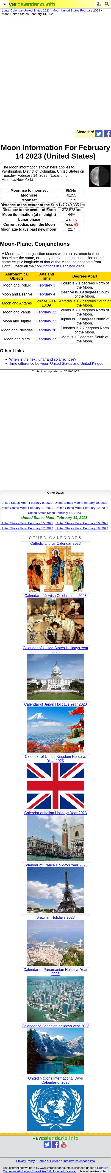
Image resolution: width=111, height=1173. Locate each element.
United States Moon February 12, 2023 (82, 508)
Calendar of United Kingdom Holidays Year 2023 (55, 759)
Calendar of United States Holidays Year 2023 (55, 650)
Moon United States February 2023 (76, 10)
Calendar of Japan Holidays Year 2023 (55, 704)
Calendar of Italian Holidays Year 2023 (55, 813)
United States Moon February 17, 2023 (26, 528)
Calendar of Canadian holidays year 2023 (55, 1026)
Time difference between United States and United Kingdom (57, 363)
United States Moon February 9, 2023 (26, 502)
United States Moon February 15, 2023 (26, 523)
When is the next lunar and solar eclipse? (42, 359)
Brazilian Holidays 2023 (55, 917)
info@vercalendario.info (79, 1161)
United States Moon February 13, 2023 (54, 513)
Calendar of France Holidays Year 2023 (55, 865)
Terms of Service (49, 1161)
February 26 (46, 330)
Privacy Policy (25, 1161)
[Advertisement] (55, 74)
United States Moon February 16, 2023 (82, 523)
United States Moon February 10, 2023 (81, 502)
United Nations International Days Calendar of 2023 (55, 1080)
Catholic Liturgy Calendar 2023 (55, 543)
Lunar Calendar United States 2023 (26, 10)
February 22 (46, 312)
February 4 (46, 294)
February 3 (46, 285)
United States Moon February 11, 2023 (26, 508)
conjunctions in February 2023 (59, 266)
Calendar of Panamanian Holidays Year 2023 (55, 972)
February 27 (46, 339)
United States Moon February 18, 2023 (82, 528)
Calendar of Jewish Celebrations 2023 (55, 596)
